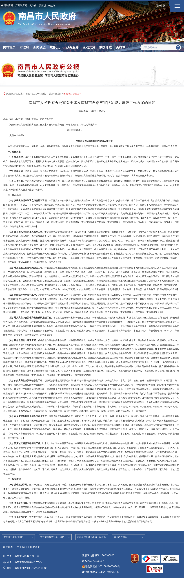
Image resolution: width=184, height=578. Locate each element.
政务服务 (72, 47)
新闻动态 (39, 47)
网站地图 (8, 547)
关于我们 (22, 547)
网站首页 (9, 47)
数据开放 (105, 47)
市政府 (24, 47)
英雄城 (120, 47)
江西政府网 (21, 5)
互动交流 (89, 47)
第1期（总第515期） (51, 93)
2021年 (35, 93)
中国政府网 (7, 5)
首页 (28, 93)
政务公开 (56, 47)
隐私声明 (35, 547)
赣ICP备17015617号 (93, 561)
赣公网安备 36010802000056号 (101, 566)
